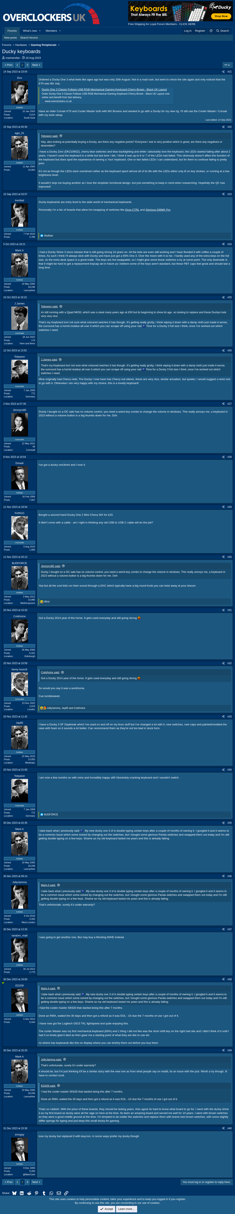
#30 (229, 557)
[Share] (223, 71)
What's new (30, 30)
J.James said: (49, 359)
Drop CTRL (132, 209)
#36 (229, 876)
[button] (40, 30)
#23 (229, 194)
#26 (229, 350)
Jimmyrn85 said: (51, 566)
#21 (229, 71)
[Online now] (3, 983)
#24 (229, 244)
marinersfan (13, 57)
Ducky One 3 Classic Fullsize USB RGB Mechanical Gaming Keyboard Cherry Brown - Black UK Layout (104, 89)
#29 (229, 507)
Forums (12, 30)
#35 (229, 822)
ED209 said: (48, 1085)
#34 (229, 769)
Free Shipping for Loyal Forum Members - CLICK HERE (162, 24)
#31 (229, 610)
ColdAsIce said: (50, 672)
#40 (229, 1128)
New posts (10, 37)
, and (66, 708)
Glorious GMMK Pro (157, 209)
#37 (229, 929)
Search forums (29, 37)
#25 (229, 297)
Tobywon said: (49, 136)
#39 (229, 1050)
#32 (229, 663)
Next (35, 64)
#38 (229, 979)
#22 (229, 126)
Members (51, 30)
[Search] (222, 30)
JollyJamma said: (51, 1059)
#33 (229, 716)
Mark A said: (48, 885)
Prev (10, 64)
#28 (229, 457)
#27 (229, 403)
